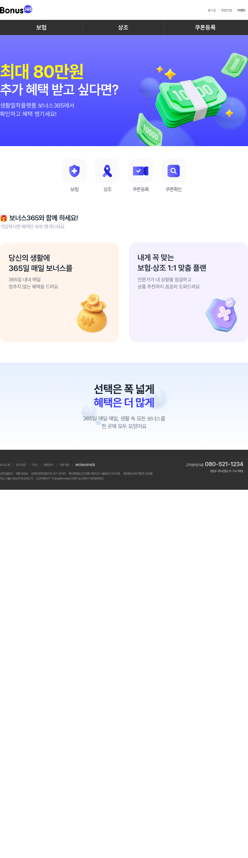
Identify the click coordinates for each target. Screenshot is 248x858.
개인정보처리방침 (85, 464)
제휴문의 (48, 464)
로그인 (212, 10)
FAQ (34, 464)
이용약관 (64, 464)
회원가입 (226, 10)
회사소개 (5, 464)
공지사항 (21, 464)
